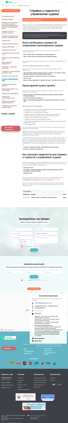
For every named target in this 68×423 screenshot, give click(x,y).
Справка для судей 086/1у (10, 93)
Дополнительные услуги (40, 380)
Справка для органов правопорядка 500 (8, 101)
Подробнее (7, 348)
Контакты (52, 380)
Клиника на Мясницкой (34, 288)
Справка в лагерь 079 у (9, 50)
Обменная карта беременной (7, 63)
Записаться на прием (11, 10)
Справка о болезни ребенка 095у (10, 58)
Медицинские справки (40, 382)
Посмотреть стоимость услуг (31, 19)
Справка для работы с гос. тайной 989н (10, 89)
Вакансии (53, 378)
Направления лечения (40, 378)
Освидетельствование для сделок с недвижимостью (10, 36)
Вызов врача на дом (39, 384)
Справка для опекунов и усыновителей (9, 106)
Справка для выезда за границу (9, 85)
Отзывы (20, 382)
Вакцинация (37, 387)
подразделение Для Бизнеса (29, 346)
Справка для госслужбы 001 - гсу (10, 53)
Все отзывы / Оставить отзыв (9, 128)
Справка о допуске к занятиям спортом (8, 32)
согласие (30, 246)
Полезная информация (24, 389)
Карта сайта (34, 418)
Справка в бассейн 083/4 (10, 44)
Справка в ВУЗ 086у (8, 47)
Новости (20, 387)
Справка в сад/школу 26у (10, 76)
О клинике (20, 378)
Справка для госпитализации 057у (8, 97)
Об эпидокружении (8, 16)
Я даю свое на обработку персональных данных (35, 246)
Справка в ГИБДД (7, 19)
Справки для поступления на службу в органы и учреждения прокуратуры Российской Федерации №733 (10, 25)
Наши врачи (21, 380)
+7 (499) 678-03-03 (6, 377)
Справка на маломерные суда (10, 79)
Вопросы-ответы (22, 384)
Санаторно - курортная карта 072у (9, 67)
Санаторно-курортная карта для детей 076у (11, 72)
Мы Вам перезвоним (5, 379)
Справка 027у (6, 40)
